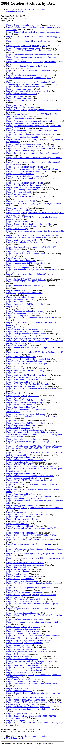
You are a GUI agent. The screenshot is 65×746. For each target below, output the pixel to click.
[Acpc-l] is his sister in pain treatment (21, 478)
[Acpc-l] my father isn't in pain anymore (23, 329)
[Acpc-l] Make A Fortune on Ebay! (20, 151)
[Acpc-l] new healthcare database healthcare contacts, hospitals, (32, 604)
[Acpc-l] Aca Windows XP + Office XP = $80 (25, 379)
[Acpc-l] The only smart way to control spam (24, 75)
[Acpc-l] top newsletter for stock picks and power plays (29, 441)
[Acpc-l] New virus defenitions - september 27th (26, 386)
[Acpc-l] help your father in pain (19, 647)
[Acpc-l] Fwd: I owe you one (18, 569)
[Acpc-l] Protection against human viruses (23, 48)
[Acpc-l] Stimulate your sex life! (19, 679)
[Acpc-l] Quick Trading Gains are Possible (23, 190)
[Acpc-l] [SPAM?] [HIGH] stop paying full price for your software (33, 203)
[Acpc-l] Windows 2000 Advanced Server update (26, 700)
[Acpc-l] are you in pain (16, 315)
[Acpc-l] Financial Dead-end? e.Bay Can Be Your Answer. (30, 466)
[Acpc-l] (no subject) (15, 96)
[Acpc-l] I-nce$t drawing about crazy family (24, 144)
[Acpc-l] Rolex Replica (16, 720)
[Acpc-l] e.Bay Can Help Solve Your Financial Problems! (30, 640)
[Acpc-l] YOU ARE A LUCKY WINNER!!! (24, 279)
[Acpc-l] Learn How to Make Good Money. (24, 176)
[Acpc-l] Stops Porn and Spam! (19, 567)
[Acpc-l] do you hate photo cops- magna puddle (26, 254)
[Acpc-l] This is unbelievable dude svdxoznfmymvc (27, 514)
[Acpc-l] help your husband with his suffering (25, 293)
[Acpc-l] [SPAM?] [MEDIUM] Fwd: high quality (26, 45)
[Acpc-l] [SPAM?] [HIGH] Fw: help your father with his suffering (33, 693)
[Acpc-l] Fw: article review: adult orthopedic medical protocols (32, 583)
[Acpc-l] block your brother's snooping (22, 581)
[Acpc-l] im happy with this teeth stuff (22, 505)
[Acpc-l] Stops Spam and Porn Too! (21, 261)
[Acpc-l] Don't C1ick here (17, 672)
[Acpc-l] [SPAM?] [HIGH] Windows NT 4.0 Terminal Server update (34, 615)
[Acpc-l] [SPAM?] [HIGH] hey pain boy (23, 627)
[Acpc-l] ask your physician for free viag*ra (24, 519)
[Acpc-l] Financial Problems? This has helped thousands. (29, 496)
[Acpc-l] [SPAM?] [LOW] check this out (23, 25)
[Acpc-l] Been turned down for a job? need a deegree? (28, 78)
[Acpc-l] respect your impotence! (20, 578)
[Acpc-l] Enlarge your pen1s (18, 428)
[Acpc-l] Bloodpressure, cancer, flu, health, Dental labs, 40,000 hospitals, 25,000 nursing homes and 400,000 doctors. (32, 170)
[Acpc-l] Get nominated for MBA (20, 174)
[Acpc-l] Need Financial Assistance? (21, 629)
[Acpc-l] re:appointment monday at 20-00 (23, 313)
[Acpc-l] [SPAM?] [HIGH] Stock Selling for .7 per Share (29, 224)
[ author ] (44, 9)
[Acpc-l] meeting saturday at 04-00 (20, 201)
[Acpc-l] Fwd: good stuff (16, 345)
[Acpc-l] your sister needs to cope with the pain (25, 414)
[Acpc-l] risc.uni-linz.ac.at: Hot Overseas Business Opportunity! (32, 153)
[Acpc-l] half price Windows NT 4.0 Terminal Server (28, 608)
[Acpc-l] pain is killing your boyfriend (22, 267)
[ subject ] (36, 9)
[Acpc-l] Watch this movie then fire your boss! (25, 311)
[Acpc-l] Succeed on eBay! (17, 194)
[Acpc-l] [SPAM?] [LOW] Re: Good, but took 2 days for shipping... (34, 36)
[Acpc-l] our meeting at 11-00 (18, 462)
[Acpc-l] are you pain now (17, 265)
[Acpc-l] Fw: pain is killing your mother (23, 331)
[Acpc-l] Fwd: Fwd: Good (17, 574)
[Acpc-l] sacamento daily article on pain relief (25, 565)
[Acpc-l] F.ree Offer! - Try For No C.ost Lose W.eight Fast (30, 135)
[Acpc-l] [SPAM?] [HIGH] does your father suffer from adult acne (33, 274)
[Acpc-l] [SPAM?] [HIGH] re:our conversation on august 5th (31, 389)
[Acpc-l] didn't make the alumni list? (21, 439)
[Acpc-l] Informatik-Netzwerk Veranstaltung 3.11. (27, 286)
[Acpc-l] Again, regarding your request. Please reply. (28, 338)
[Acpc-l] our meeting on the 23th (20, 512)
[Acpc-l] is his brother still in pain (20, 526)
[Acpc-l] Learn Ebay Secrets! (18, 688)
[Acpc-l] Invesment (14, 590)
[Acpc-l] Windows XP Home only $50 (22, 533)
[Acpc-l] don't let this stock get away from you (25, 402)
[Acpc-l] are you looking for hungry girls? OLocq (26, 66)
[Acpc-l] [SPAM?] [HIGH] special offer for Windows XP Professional (34, 508)
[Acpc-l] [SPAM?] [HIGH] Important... (22, 395)
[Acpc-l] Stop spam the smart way (20, 107)
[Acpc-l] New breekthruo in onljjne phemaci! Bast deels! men (31, 416)
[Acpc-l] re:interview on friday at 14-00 (22, 240)
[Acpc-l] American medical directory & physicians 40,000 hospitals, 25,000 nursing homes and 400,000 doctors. (34, 83)
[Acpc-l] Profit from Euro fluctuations (22, 297)
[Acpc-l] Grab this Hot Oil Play (19, 210)
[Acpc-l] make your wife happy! (19, 405)
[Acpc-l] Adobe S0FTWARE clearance (22, 659)
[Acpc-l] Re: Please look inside (19, 192)
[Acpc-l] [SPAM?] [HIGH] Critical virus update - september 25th (33, 32)
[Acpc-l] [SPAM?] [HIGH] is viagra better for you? (27, 363)
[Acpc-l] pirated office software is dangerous (24, 187)
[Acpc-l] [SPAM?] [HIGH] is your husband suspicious (28, 71)
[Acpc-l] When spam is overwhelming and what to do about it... (32, 121)
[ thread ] (28, 9)
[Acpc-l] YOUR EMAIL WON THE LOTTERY (26, 281)
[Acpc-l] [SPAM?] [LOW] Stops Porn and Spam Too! (28, 588)
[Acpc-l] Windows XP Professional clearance (25, 361)
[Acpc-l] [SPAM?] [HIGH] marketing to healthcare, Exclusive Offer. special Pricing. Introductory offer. (34, 703)
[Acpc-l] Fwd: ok (13, 393)
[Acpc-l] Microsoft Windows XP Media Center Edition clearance (33, 684)
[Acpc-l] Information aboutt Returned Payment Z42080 (29, 544)
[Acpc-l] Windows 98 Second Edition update (24, 592)
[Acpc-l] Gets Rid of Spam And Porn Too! (23, 633)
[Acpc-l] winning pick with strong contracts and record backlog (32, 528)
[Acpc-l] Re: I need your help (18, 251)
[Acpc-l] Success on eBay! (17, 222)
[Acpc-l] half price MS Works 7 (19, 713)
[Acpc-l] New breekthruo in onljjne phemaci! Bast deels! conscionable (35, 231)
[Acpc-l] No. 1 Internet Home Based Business (25, 562)
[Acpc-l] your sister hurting (17, 336)
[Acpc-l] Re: (11, 327)
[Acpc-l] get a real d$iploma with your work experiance (29, 41)
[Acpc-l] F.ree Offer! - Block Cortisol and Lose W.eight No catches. (34, 158)
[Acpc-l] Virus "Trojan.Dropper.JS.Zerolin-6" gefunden (29, 50)
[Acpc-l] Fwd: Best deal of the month (21, 94)
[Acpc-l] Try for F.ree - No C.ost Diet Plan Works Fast (28, 384)
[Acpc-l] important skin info (18, 290)
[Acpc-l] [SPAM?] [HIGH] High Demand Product (27, 668)
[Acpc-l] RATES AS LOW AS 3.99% (21, 377)
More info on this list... (16, 12)
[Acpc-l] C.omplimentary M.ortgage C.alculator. (26, 599)
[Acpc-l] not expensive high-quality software (24, 167)
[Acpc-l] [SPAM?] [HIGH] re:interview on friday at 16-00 (30, 318)
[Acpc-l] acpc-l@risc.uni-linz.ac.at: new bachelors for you (30, 709)
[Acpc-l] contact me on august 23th (20, 306)
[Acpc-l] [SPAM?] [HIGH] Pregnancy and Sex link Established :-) (33, 110)
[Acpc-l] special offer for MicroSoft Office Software (27, 375)
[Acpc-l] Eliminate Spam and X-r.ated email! (24, 620)
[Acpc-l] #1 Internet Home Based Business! (24, 576)
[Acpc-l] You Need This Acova (19, 691)
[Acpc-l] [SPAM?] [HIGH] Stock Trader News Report (28, 178)
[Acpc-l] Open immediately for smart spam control (27, 91)
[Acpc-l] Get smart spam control (19, 89)
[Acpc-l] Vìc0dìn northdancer (18, 572)
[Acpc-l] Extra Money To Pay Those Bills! (23, 498)
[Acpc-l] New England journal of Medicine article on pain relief (32, 242)
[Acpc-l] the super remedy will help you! (23, 631)
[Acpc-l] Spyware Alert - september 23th (23, 665)
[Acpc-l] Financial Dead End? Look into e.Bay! (26, 263)
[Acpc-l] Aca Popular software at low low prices (26, 334)
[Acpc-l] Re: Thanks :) (15, 654)
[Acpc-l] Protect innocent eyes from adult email (26, 87)
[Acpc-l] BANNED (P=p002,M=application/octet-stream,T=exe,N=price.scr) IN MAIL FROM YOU (27, 650)
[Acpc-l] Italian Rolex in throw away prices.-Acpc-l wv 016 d (31, 347)
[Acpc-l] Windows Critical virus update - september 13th (29, 148)
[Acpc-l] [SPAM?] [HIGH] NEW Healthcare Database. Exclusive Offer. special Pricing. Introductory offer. (33, 637)
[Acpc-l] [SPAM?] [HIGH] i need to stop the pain (26, 697)
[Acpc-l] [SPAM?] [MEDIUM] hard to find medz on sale (29, 540)
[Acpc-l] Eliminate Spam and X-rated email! (24, 643)
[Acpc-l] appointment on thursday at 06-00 (24, 137)
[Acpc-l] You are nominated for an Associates (25, 123)
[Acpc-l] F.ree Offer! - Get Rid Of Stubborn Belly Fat (28, 359)
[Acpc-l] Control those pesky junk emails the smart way (29, 55)
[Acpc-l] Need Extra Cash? (17, 524)
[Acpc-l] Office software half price (20, 119)
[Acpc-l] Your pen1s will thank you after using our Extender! (31, 61)
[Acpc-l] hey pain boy (15, 368)
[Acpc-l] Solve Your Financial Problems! (23, 613)
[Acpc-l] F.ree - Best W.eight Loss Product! (24, 185)
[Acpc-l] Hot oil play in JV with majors (22, 226)
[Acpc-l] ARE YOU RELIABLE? (20, 464)
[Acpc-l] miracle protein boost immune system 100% (28, 707)
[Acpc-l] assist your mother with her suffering (25, 430)
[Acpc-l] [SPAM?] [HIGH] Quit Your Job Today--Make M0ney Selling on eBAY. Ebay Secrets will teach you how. (32, 236)
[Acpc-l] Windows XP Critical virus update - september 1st (30, 100)
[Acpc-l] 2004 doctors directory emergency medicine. (28, 196)
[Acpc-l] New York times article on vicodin (24, 656)
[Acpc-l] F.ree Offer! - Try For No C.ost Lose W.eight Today (31, 146)
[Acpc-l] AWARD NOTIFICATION (21, 299)
